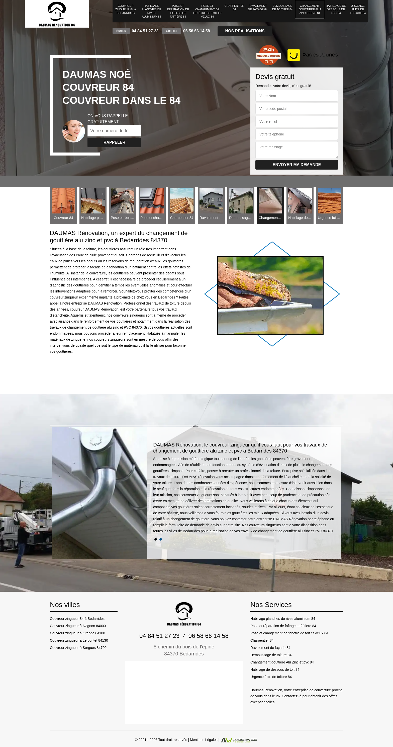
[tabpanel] (244, 490)
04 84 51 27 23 (145, 31)
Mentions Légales (204, 740)
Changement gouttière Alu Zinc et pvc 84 (310, 9)
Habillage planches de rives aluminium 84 (151, 11)
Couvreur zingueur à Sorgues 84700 (78, 648)
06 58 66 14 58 (196, 31)
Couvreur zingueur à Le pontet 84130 (79, 640)
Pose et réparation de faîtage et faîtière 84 (178, 11)
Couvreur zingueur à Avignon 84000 (78, 626)
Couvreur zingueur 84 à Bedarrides (125, 9)
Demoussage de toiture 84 (282, 7)
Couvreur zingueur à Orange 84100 (77, 633)
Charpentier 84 (234, 7)
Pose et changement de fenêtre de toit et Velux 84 (207, 11)
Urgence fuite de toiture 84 (358, 9)
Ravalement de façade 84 (257, 7)
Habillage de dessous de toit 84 (336, 9)
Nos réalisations (245, 31)
